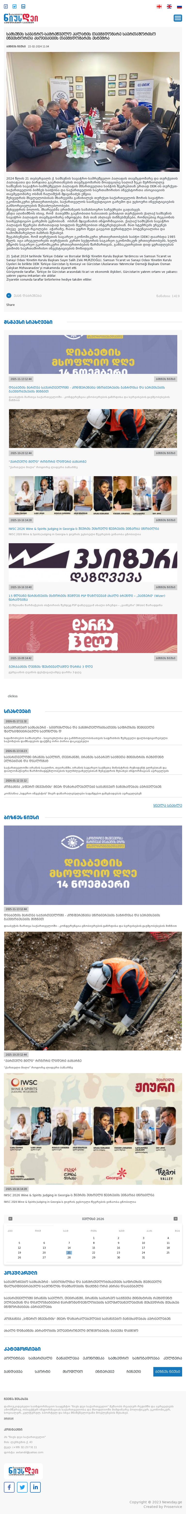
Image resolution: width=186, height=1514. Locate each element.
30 (118, 1257)
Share (10, 305)
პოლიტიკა (14, 1358)
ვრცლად (9, 1418)
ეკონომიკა (93, 1358)
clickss (13, 696)
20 (44, 1252)
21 (69, 1252)
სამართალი (40, 1358)
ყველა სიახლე (167, 806)
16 (118, 1248)
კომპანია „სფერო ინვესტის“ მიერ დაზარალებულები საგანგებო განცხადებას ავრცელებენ (87, 1319)
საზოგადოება (146, 1358)
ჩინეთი (134, 1372)
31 (143, 1257)
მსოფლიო (73, 1372)
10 (143, 1243)
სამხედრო (118, 1358)
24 (143, 1252)
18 (168, 1248)
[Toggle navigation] (178, 18)
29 (93, 1257)
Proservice (173, 1507)
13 (44, 1248)
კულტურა (172, 1358)
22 (93, 1252)
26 (19, 1257)
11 (168, 1243)
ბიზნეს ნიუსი (167, 1372)
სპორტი (42, 1372)
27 (44, 1257)
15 (93, 1248)
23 (118, 1252)
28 (69, 1257)
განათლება (67, 1358)
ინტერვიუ (104, 1372)
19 (19, 1252)
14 (69, 1248)
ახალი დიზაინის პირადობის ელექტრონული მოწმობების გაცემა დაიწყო (71, 1331)
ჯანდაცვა (13, 1372)
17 (143, 1248)
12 (19, 1248)
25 (168, 1252)
